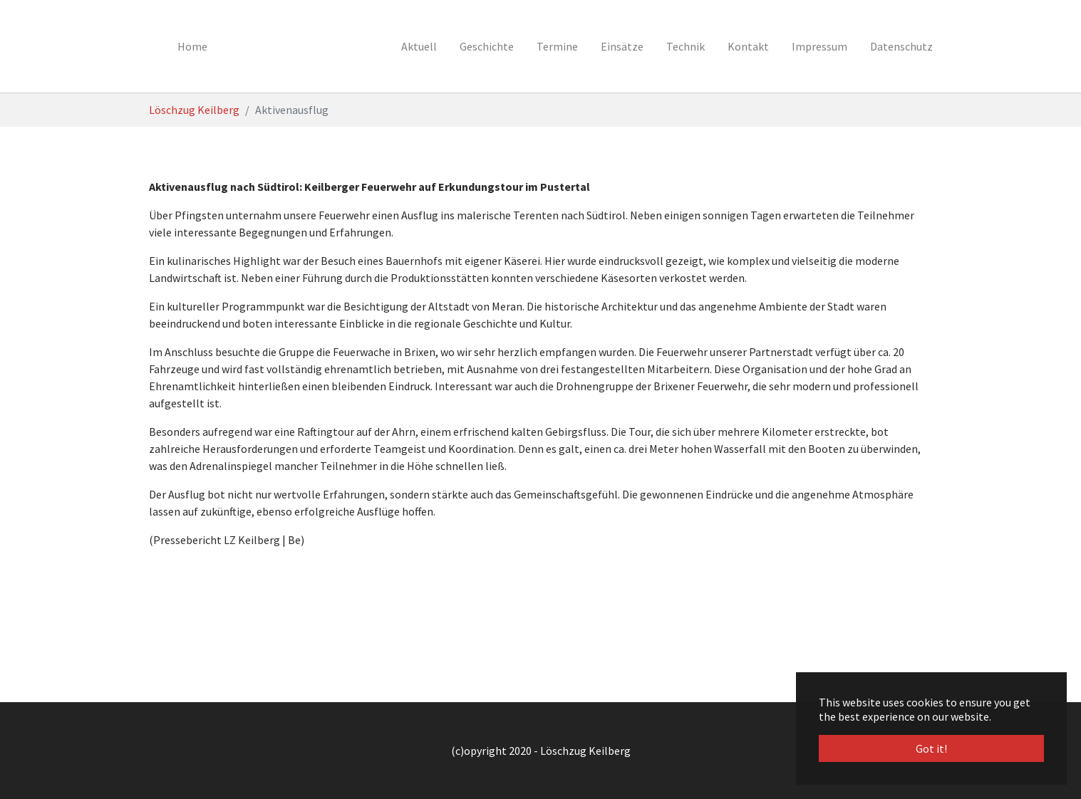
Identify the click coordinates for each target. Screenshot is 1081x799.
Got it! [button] (931, 748)
